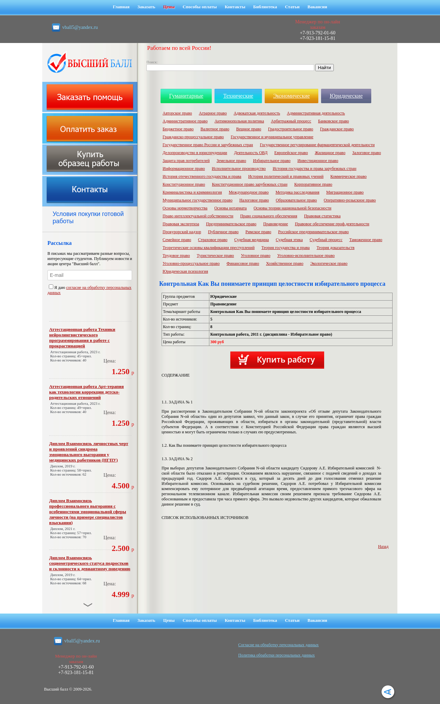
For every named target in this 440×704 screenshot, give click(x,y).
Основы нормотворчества (185, 208)
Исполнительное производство (239, 168)
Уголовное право (256, 255)
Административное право (185, 121)
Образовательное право (296, 200)
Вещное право (248, 129)
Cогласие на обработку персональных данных (278, 644)
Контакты (235, 6)
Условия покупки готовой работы (88, 217)
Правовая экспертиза (181, 223)
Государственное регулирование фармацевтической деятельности (317, 144)
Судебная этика (289, 239)
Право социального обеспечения (268, 216)
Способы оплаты (200, 6)
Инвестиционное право (317, 160)
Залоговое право (366, 152)
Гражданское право (337, 129)
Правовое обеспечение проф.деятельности (332, 223)
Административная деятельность (316, 113)
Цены (169, 6)
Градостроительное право (290, 129)
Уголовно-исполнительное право (305, 255)
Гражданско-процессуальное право (193, 136)
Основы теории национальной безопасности (292, 208)
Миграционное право (345, 192)
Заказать (146, 6)
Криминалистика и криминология (192, 192)
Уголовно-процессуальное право (191, 263)
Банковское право (333, 121)
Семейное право (177, 239)
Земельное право (231, 160)
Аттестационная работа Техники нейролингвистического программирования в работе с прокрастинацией (82, 337)
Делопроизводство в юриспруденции (195, 152)
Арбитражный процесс (291, 121)
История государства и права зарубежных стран (314, 168)
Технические (238, 96)
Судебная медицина (251, 239)
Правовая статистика (322, 216)
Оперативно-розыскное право (350, 200)
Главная (121, 6)
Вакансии (317, 6)
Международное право (248, 192)
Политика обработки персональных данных (276, 655)
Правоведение (275, 223)
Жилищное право (330, 152)
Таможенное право (365, 239)
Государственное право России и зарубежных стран (208, 144)
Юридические (346, 96)
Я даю (57, 287)
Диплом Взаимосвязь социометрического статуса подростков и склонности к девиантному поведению (89, 563)
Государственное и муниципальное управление (272, 136)
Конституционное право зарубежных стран (249, 184)
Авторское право (177, 113)
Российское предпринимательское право (313, 231)
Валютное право (214, 129)
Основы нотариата (230, 208)
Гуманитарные (186, 96)
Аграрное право (213, 113)
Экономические (291, 96)
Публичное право (223, 231)
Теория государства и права (286, 247)
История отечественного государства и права (202, 176)
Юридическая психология (185, 271)
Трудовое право (176, 255)
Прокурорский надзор (182, 231)
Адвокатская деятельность (257, 113)
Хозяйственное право (285, 263)
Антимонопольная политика (239, 121)
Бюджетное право (178, 129)
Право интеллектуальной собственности (198, 216)
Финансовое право (243, 263)
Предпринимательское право (231, 223)
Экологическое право (328, 263)
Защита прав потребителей (186, 160)
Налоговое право (254, 200)
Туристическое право (215, 255)
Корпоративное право (313, 184)
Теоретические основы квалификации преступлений (209, 247)
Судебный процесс (326, 239)
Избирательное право (271, 160)
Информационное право (184, 168)
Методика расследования (297, 192)
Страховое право (213, 239)
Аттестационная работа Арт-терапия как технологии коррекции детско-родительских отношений (86, 392)
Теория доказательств (335, 247)
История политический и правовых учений (285, 176)
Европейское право (291, 152)
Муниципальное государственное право (197, 200)
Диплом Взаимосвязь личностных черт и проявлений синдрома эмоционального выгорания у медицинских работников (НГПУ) (88, 452)
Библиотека (265, 6)
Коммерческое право (348, 176)
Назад (383, 546)
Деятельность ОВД (250, 152)
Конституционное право (184, 184)
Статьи (292, 6)
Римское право (258, 231)
